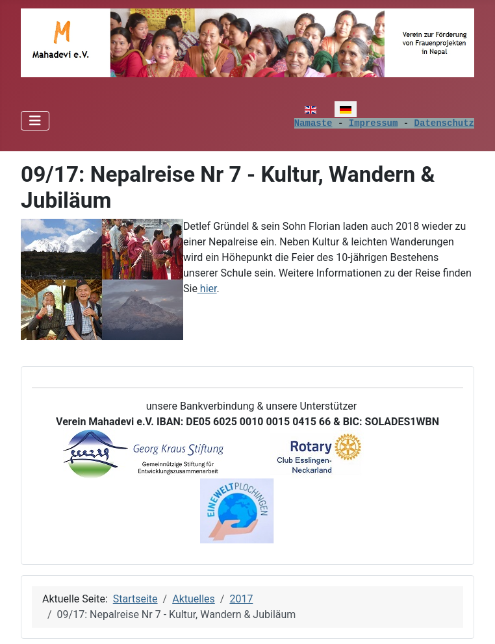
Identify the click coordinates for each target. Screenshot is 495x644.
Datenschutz (444, 123)
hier (207, 288)
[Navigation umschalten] (35, 120)
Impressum (373, 123)
